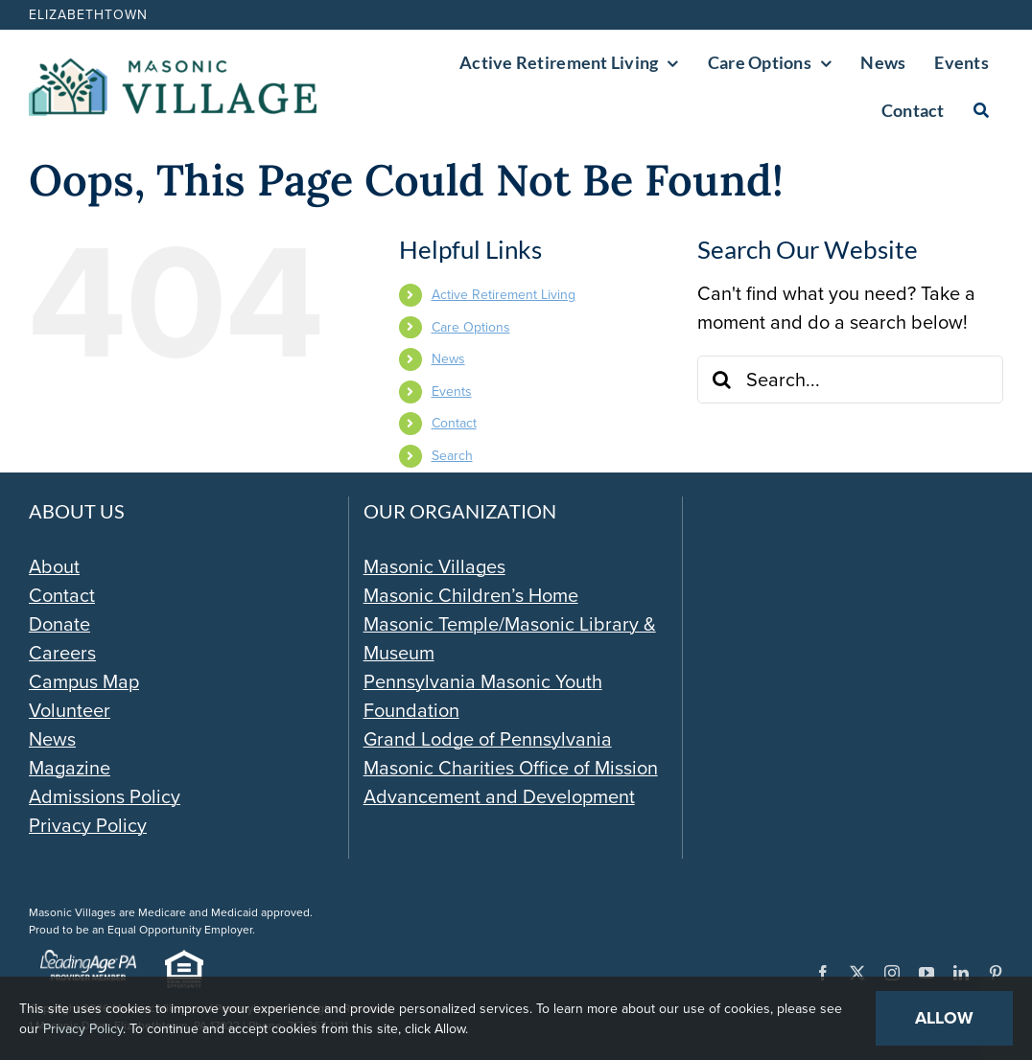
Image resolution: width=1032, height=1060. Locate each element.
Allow (944, 1017)
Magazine (69, 767)
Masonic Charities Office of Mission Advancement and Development (511, 782)
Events (452, 391)
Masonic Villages (434, 566)
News (448, 359)
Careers (62, 652)
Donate (59, 624)
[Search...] (850, 379)
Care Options (471, 327)
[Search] (981, 111)
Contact (454, 423)
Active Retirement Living (503, 295)
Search (452, 456)
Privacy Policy (88, 825)
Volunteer (69, 710)
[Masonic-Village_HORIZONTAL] (173, 68)
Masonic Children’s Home (471, 595)
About (54, 566)
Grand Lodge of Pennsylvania (488, 739)
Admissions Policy (104, 796)
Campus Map (84, 681)
